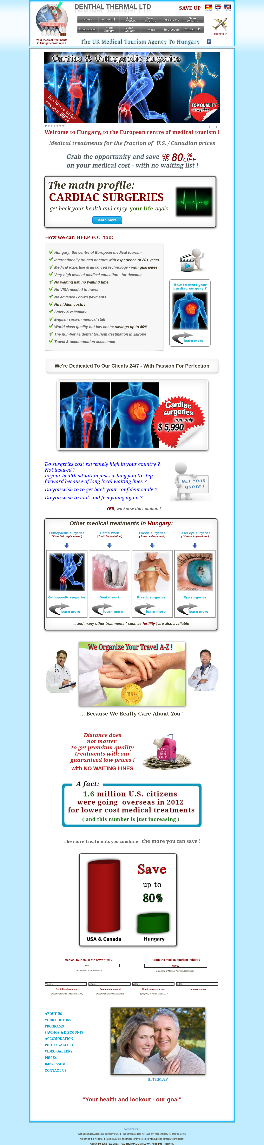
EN (218, 9)
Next (216, 127)
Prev (209, 127)
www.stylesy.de (132, 1129)
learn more (107, 220)
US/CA (227, 9)
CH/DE (208, 9)
